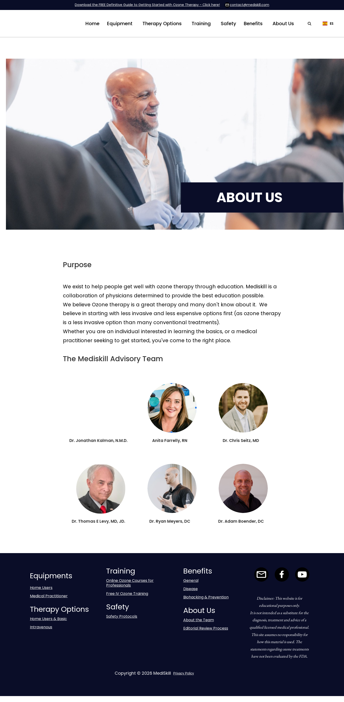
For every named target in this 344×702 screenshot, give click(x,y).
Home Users (41, 587)
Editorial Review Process (205, 628)
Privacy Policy (183, 673)
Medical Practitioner (49, 596)
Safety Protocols (121, 616)
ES (328, 23)
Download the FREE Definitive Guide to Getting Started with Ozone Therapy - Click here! (147, 4)
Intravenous (41, 627)
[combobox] (325, 23)
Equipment (119, 23)
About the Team (198, 620)
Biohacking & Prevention (206, 597)
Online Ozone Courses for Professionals (130, 583)
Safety (228, 23)
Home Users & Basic (48, 618)
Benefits (253, 23)
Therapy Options (162, 23)
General (190, 580)
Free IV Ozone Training (127, 593)
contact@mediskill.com (249, 4)
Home (92, 23)
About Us (283, 23)
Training (201, 23)
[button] (119, 23)
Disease (190, 589)
